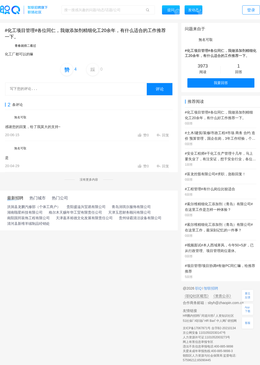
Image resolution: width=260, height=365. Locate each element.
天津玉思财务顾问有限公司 (129, 212)
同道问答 (207, 316)
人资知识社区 (225, 316)
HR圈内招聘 (191, 316)
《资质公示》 (222, 296)
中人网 (220, 321)
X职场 (198, 321)
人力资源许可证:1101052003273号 (206, 337)
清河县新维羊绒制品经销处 (28, 223)
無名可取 (20, 117)
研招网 (232, 321)
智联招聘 (210, 288)
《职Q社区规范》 (196, 296)
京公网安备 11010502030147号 (204, 333)
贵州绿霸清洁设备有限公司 (140, 218)
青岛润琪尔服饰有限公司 (131, 207)
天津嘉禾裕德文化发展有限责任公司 (84, 218)
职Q (199, 288)
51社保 (187, 321)
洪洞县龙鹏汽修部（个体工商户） (33, 207)
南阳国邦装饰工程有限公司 (28, 218)
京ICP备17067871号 (196, 328)
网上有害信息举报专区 (198, 342)
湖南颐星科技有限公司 (25, 212)
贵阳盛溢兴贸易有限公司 (86, 207)
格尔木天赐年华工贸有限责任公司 (75, 212)
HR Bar (209, 321)
